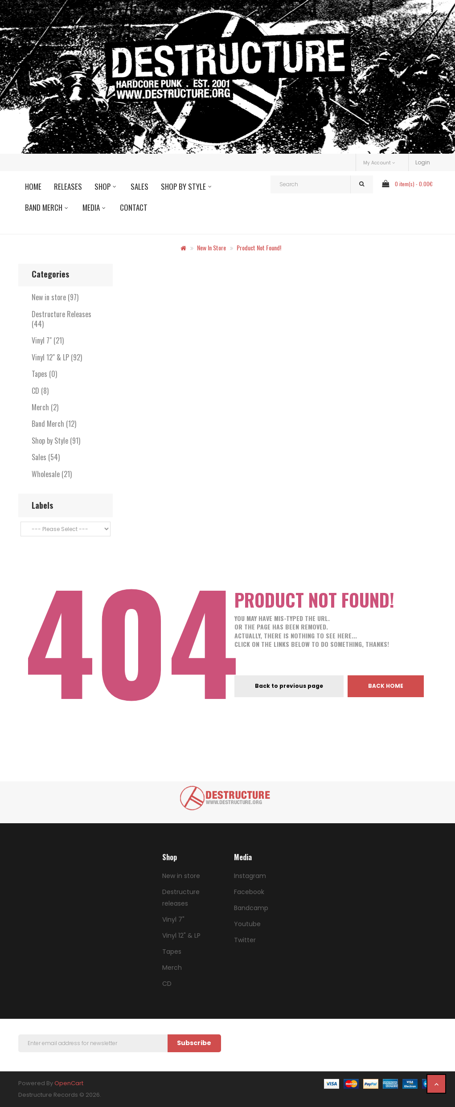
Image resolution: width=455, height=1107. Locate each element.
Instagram (250, 875)
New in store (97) (55, 297)
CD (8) (40, 390)
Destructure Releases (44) (61, 319)
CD (167, 983)
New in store (211, 247)
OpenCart (68, 1083)
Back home (385, 686)
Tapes (171, 951)
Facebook (249, 891)
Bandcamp (251, 907)
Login (422, 162)
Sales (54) (46, 457)
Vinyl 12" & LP (181, 935)
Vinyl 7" (173, 919)
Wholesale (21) (52, 474)
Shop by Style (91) (56, 440)
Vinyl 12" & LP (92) (57, 357)
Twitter (245, 939)
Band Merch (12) (54, 423)
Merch (172, 967)
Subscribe (194, 1042)
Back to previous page (289, 686)
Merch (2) (45, 407)
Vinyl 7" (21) (48, 340)
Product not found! (259, 247)
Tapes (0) (44, 373)
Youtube (247, 923)
